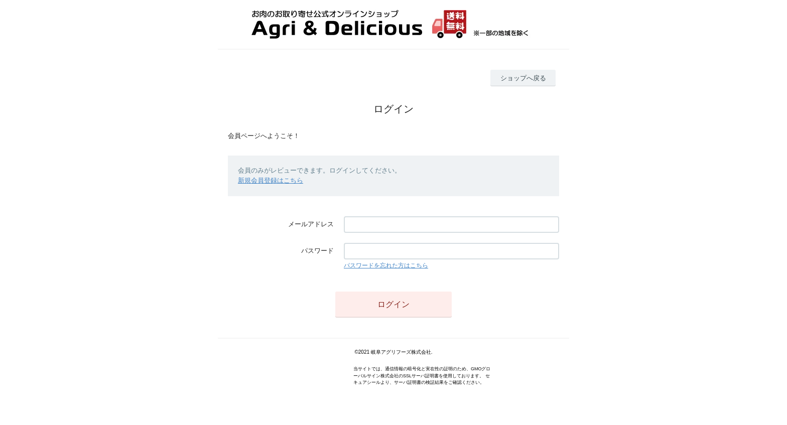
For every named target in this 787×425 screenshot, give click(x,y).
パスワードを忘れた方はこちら (386, 265)
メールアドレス (311, 224)
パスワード (317, 250)
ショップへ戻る (523, 78)
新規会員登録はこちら (270, 180)
